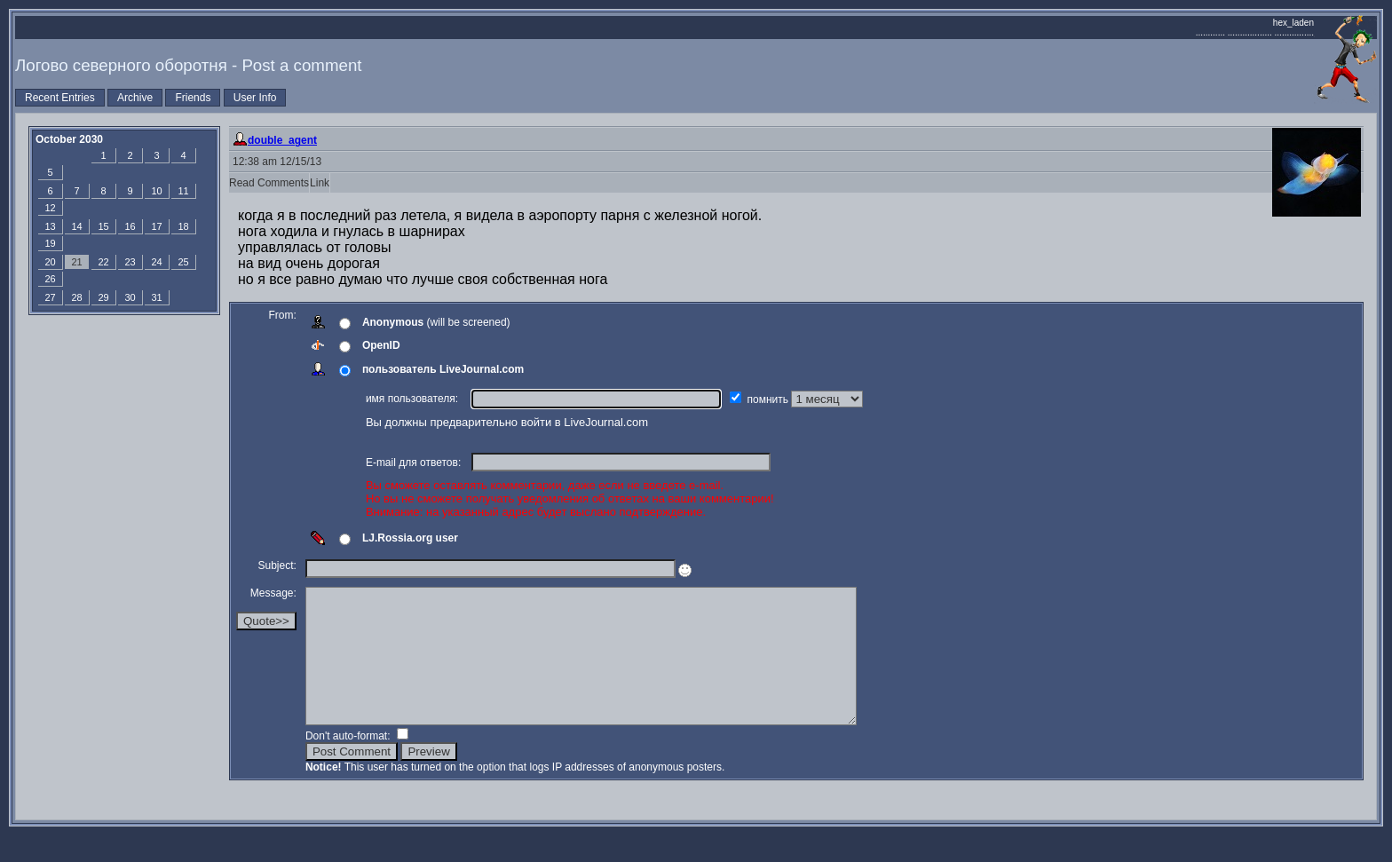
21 (76, 262)
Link (319, 183)
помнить (771, 399)
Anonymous (394, 322)
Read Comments (269, 183)
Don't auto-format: (351, 762)
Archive (135, 97)
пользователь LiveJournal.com (445, 369)
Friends (192, 97)
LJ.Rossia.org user (412, 538)
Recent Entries (60, 97)
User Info (255, 97)
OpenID (383, 345)
